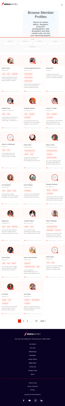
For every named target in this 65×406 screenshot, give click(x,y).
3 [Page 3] (27, 321)
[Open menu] (62, 5)
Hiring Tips (32, 367)
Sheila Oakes (50, 257)
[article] (10, 74)
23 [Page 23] (36, 321)
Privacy (32, 390)
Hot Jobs (32, 348)
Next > (43, 321)
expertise (10, 41)
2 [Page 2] (23, 321)
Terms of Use (33, 383)
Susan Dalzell (6, 257)
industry (40, 41)
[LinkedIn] (41, 400)
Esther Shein (27, 145)
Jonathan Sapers (29, 221)
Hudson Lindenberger (8, 144)
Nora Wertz (27, 294)
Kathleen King (6, 108)
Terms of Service (33, 386)
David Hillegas (28, 185)
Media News (32, 363)
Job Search (32, 344)
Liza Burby (5, 294)
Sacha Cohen (6, 68)
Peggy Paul (5, 221)
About (32, 374)
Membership (32, 351)
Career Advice (32, 359)
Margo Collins (50, 145)
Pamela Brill (49, 68)
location (55, 41)
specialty (25, 41)
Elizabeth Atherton (29, 108)
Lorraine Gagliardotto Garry (32, 68)
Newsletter (32, 355)
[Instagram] (35, 400)
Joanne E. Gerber (51, 108)
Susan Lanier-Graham (30, 257)
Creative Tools (32, 370)
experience (32, 46)
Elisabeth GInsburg (51, 184)
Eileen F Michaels (51, 221)
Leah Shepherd (6, 185)
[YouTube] (29, 400)
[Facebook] (23, 400)
